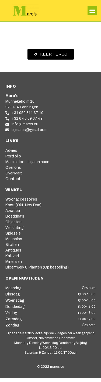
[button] (92, 10)
